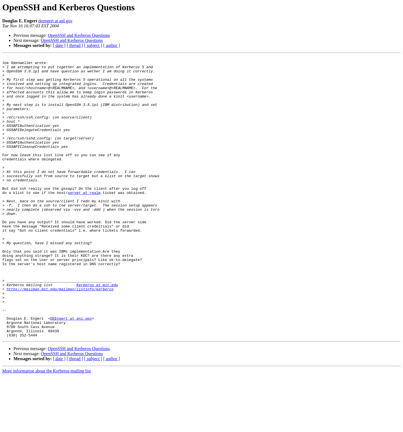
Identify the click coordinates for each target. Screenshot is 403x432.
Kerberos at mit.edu (97, 330)
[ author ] (111, 45)
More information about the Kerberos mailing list (46, 427)
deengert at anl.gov (55, 20)
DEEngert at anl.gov (71, 371)
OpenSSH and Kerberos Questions (79, 35)
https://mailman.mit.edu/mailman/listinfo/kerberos (60, 335)
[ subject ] (93, 45)
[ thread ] (75, 45)
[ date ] (59, 45)
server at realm (84, 220)
